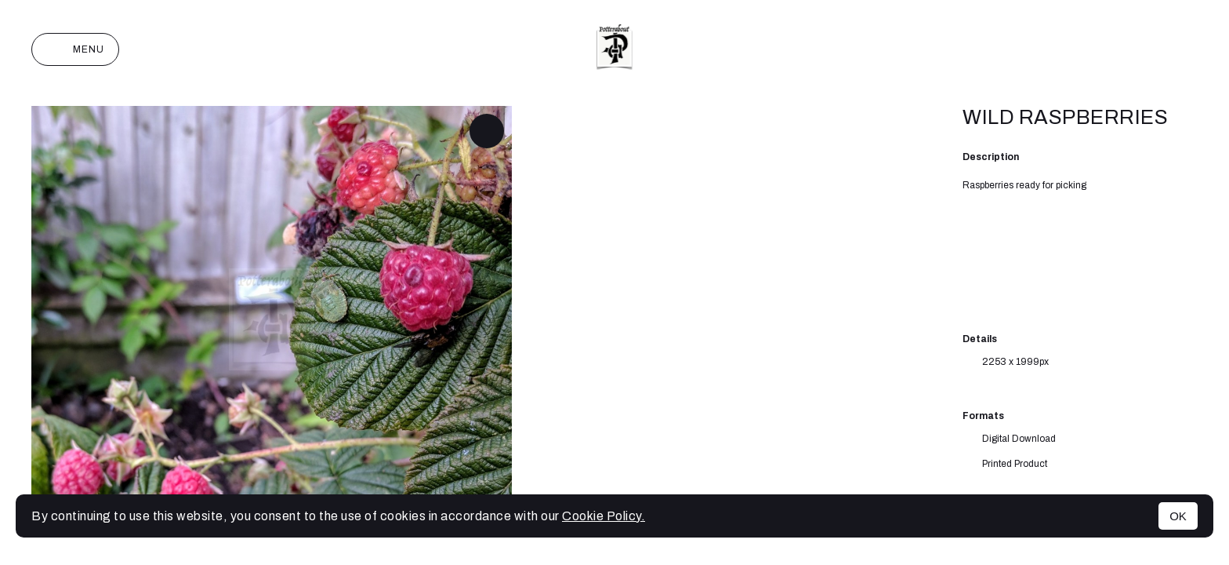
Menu (75, 49)
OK (1178, 516)
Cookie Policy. (603, 516)
